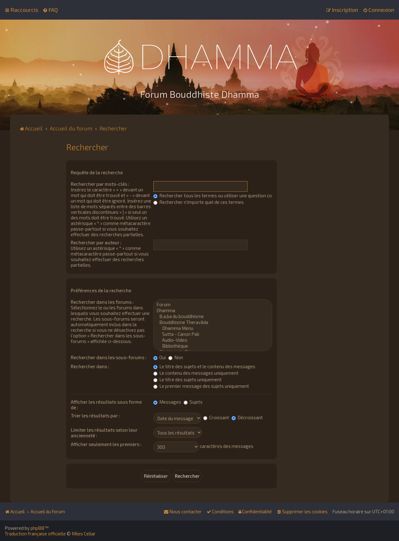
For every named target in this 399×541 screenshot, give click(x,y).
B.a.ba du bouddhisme (213, 316)
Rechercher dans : (90, 366)
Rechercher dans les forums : (102, 301)
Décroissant (247, 417)
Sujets (193, 401)
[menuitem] (50, 9)
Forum (213, 304)
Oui (159, 357)
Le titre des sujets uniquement (187, 379)
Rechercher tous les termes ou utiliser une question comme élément (226, 195)
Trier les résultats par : (95, 415)
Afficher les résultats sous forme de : (106, 404)
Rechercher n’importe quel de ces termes (198, 201)
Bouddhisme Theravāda (213, 322)
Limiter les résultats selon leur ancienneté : (104, 432)
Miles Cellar (84, 533)
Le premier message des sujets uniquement (201, 385)
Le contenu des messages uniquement (195, 372)
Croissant (216, 417)
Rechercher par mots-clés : (100, 183)
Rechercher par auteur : (96, 242)
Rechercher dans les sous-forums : (109, 357)
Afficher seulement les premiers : (106, 443)
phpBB (37, 528)
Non (175, 357)
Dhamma (213, 310)
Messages (167, 401)
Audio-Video (213, 339)
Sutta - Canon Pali (213, 333)
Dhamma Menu (213, 328)
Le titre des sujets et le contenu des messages (204, 366)
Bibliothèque (213, 345)
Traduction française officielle (35, 533)
